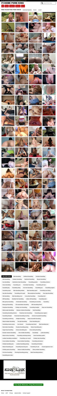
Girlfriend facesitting (28, 276)
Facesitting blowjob (7, 315)
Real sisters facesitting (8, 327)
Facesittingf (35, 332)
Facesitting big (6, 287)
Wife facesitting (6, 279)
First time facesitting (7, 352)
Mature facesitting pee (8, 346)
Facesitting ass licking (45, 290)
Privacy (11, 393)
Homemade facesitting (21, 301)
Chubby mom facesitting (21, 307)
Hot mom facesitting (28, 287)
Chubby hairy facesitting (39, 338)
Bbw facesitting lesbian (18, 290)
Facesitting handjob (34, 307)
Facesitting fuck (41, 296)
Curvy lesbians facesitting (9, 341)
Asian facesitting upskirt (39, 335)
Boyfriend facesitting (29, 279)
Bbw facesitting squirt (32, 290)
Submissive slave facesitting (19, 282)
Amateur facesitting (17, 279)
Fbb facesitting (6, 296)
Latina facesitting (45, 332)
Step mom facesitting (47, 307)
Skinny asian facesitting (8, 310)
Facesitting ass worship (35, 301)
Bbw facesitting (17, 276)
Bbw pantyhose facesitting (34, 293)
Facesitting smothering (8, 318)
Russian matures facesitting (9, 332)
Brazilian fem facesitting (17, 299)
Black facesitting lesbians (37, 352)
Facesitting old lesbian (37, 344)
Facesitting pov (39, 287)
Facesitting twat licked (31, 324)
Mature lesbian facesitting (9, 321)
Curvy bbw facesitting (30, 296)
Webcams (18, 6)
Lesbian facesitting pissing (22, 344)
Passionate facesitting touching (21, 315)
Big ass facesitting (41, 279)
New (3, 6)
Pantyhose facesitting (8, 307)
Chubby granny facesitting (9, 349)
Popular (6, 6)
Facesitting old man (41, 284)
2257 (7, 393)
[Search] (48, 3)
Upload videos (17, 393)
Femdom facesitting (40, 276)
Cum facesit (20, 324)
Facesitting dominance (37, 341)
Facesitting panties (33, 282)
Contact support (26, 393)
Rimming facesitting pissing (21, 352)
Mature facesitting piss (36, 327)
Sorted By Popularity (27, 9)
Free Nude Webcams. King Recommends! (28, 384)
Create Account (20, 0)
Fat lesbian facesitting (28, 284)
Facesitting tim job (34, 346)
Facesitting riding (16, 287)
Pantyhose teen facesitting (25, 313)
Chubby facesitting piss (8, 344)
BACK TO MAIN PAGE (6, 390)
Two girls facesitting (22, 321)
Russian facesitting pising (22, 327)
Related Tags (7, 276)
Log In (25, 0)
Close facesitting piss (35, 321)
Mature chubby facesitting (24, 349)
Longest (40, 9)
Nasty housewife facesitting (34, 318)
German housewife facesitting (39, 315)
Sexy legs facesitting (48, 293)
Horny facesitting (6, 284)
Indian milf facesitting (31, 299)
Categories (12, 6)
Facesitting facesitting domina (10, 313)
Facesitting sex (16, 284)
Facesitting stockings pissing (24, 335)
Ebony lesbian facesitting (39, 349)
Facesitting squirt (7, 290)
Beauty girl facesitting (8, 304)
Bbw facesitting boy (43, 324)
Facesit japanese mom (47, 346)
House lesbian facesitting (23, 341)
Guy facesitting (6, 282)
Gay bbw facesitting (7, 293)
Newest (34, 9)
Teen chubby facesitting (24, 332)
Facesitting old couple (20, 293)
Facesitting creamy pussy (9, 324)
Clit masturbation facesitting (22, 304)
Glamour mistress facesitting (23, 310)
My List (23, 6)
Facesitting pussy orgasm (41, 313)
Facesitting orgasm (49, 287)
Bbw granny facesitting (8, 301)
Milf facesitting (6, 299)
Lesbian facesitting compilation (10, 338)
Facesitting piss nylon (8, 355)
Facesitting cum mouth (25, 338)
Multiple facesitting (20, 318)
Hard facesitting (36, 310)
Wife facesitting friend (36, 304)
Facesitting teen (43, 299)
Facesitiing (46, 301)
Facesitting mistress (45, 282)
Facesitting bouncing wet (22, 346)
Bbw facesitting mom (17, 296)
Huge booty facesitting (8, 329)
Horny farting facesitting (35, 329)
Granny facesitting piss (21, 329)
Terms (2, 393)
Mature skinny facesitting (8, 335)
